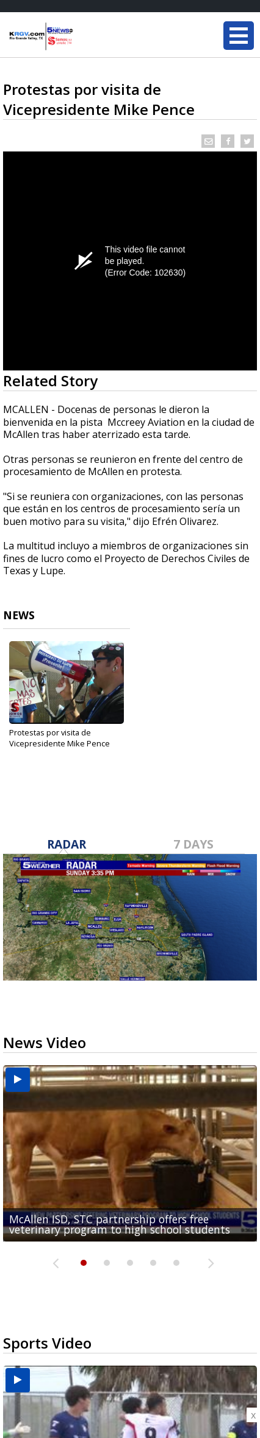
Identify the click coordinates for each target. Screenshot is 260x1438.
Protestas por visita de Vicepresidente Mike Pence (59, 738)
